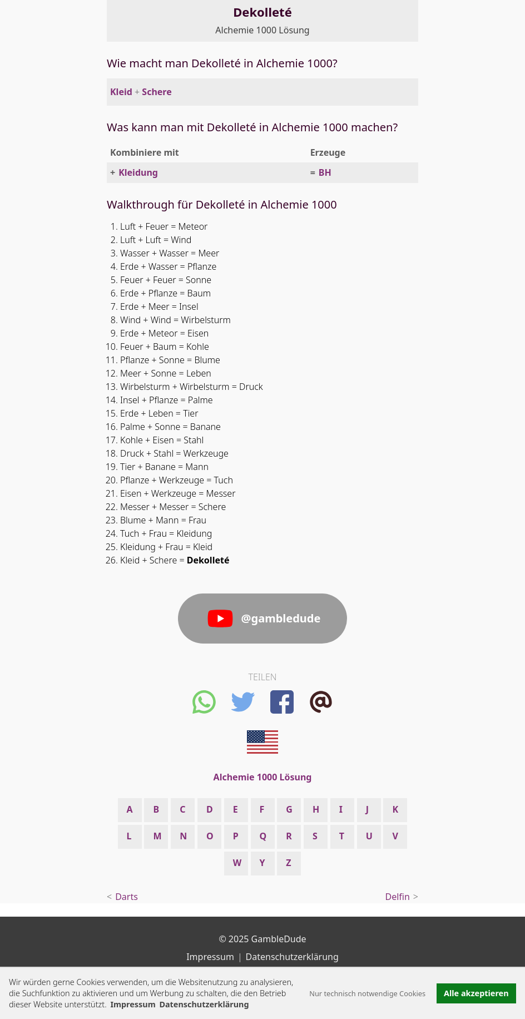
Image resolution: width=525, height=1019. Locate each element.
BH (325, 172)
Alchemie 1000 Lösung (262, 30)
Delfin (397, 897)
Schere (156, 92)
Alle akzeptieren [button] (476, 993)
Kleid (121, 92)
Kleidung (138, 172)
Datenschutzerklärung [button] (204, 1004)
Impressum (132, 1004)
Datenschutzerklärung (292, 957)
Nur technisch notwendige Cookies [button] (367, 993)
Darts (126, 897)
